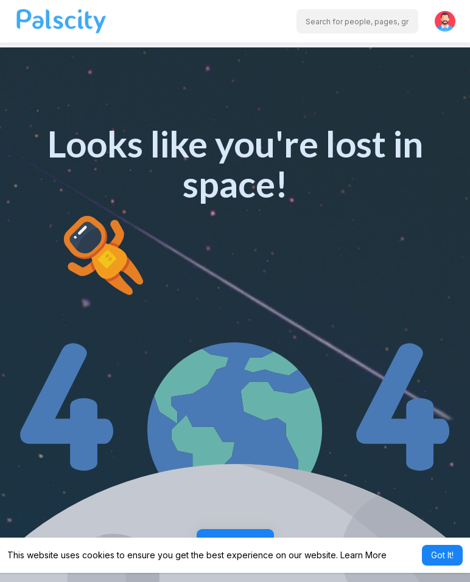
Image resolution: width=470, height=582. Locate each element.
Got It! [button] (442, 555)
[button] (357, 21)
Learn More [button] (363, 555)
